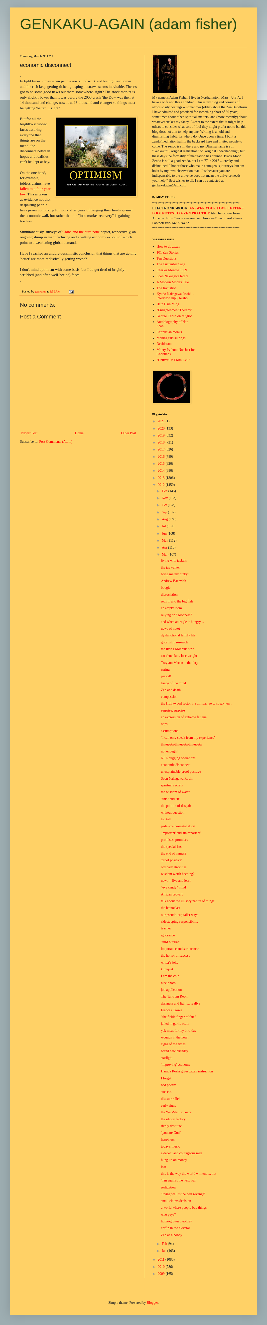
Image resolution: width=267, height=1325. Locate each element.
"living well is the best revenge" (183, 1194)
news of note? (170, 628)
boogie (165, 587)
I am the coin (170, 976)
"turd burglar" (170, 942)
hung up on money (174, 1160)
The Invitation (167, 288)
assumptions (169, 731)
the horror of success (175, 955)
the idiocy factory (173, 1119)
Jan (164, 1251)
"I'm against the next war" (179, 1180)
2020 (162, 428)
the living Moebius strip (177, 649)
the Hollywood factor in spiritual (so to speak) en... (196, 703)
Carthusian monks (169, 332)
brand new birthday (174, 1051)
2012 (162, 485)
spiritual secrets (172, 785)
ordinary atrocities (173, 867)
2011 (161, 1259)
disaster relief (170, 1099)
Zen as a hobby (171, 1235)
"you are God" (171, 1133)
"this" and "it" (170, 799)
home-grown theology (176, 1221)
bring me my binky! (175, 574)
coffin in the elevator (175, 1228)
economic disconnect (175, 765)
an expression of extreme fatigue (184, 717)
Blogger (152, 1303)
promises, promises (174, 840)
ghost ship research (174, 642)
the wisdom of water (175, 792)
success (166, 1092)
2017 (162, 449)
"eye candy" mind (173, 887)
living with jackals (174, 560)
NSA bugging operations (178, 758)
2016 (162, 456)
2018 (162, 442)
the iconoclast (170, 908)
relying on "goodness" (176, 615)
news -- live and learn (176, 881)
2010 (162, 1267)
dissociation (169, 594)
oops (164, 724)
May (165, 540)
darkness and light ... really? (180, 1003)
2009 (162, 1274)
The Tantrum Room (174, 996)
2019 (162, 435)
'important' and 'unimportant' (181, 833)
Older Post (128, 433)
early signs (168, 1105)
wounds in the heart (174, 1037)
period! (166, 676)
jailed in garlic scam (175, 1024)
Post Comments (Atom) (55, 441)
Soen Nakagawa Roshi (172, 276)
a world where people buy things (184, 1207)
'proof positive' (171, 860)
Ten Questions (167, 258)
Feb (165, 1244)
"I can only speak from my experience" (188, 737)
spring (165, 669)
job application (171, 990)
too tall (166, 819)
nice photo (168, 983)
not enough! (169, 751)
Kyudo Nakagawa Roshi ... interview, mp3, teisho (175, 296)
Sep (165, 512)
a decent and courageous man (181, 1153)
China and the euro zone (81, 232)
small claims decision (176, 1201)
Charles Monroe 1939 (172, 270)
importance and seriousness (180, 949)
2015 (162, 463)
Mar (165, 554)
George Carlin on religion (175, 316)
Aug (165, 519)
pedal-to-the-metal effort (178, 826)
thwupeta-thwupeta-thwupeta (181, 744)
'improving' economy (175, 1064)
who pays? (168, 1214)
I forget (166, 1078)
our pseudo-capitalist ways (179, 915)
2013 (162, 478)
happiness (168, 1139)
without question (172, 812)
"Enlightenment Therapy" (175, 310)
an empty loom (171, 608)
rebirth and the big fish (177, 601)
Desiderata (164, 344)
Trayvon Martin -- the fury (179, 663)
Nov (165, 498)
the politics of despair (176, 806)
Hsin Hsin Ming (168, 304)
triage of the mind (173, 683)
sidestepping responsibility (179, 921)
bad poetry (168, 1085)
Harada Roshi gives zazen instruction (187, 1071)
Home (79, 433)
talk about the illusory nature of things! (188, 901)
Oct (165, 505)
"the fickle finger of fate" (178, 1017)
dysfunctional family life (178, 635)
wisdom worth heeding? (178, 874)
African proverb (172, 894)
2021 (162, 421)
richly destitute (171, 1126)
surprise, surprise (173, 710)
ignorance (168, 935)
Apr (165, 547)
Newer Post (29, 433)
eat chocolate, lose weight (179, 656)
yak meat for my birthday (178, 1030)
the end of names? (173, 853)
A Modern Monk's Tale (173, 282)
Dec (165, 491)
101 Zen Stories (168, 252)
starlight (166, 1058)
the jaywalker (170, 567)
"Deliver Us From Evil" (173, 360)
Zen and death (171, 690)
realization (168, 1187)
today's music (170, 1146)
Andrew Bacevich (173, 581)
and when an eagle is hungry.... (182, 622)
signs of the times (173, 1044)
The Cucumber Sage (171, 264)
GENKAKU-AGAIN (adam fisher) (128, 24)
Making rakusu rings (171, 338)
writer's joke (169, 962)
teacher (166, 928)
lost (163, 1167)
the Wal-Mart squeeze (176, 1112)
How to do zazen (168, 246)
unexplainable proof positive (181, 771)
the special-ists (171, 847)
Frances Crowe (171, 1010)
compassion (169, 697)
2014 (162, 470)
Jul (164, 526)
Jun (164, 533)
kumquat (167, 969)
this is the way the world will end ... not (188, 1174)
